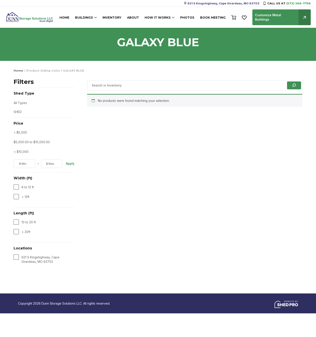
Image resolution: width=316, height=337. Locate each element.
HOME (68, 15)
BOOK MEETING (212, 15)
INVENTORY (114, 15)
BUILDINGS (86, 15)
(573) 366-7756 (298, 3)
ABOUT (134, 15)
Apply (70, 163)
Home (18, 70)
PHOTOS (187, 15)
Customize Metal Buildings (282, 15)
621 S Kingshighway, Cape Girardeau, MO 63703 (223, 3)
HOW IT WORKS (158, 15)
